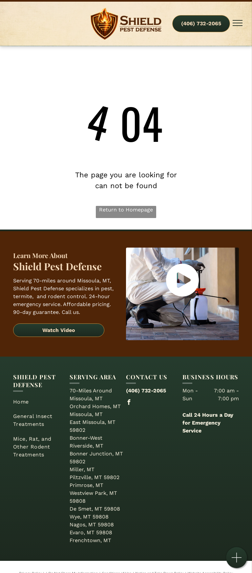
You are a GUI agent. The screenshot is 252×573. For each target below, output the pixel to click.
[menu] (237, 23)
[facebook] (128, 403)
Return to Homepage (126, 210)
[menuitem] (39, 402)
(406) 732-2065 (146, 390)
